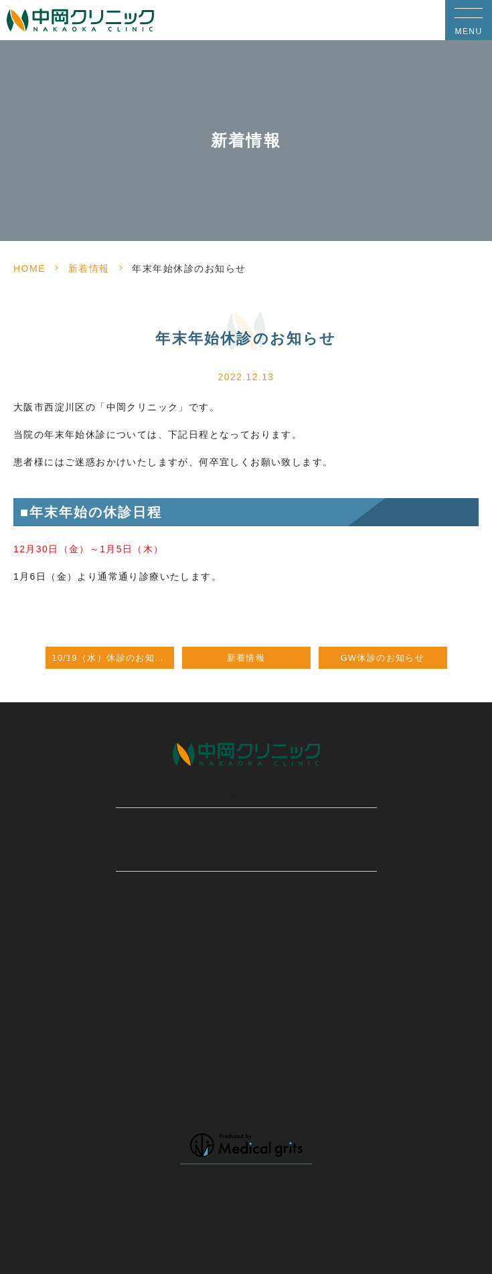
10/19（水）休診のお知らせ (113, 658)
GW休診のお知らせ (382, 658)
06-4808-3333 (205, 887)
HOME (29, 268)
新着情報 (89, 268)
